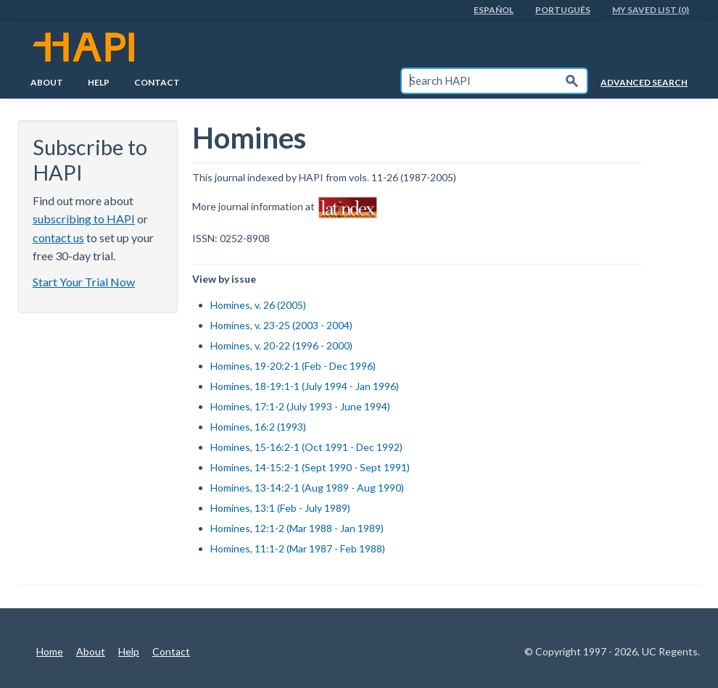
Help (99, 82)
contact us (58, 237)
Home (49, 651)
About (46, 82)
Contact (157, 82)
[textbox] (479, 80)
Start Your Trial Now (84, 282)
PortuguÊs (562, 9)
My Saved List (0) (650, 9)
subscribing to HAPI (84, 218)
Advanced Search (644, 82)
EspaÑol (493, 9)
